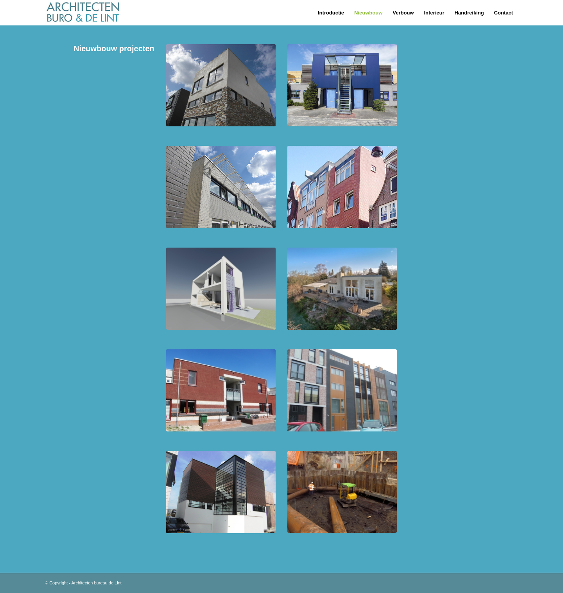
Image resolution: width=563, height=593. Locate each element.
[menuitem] (331, 12)
